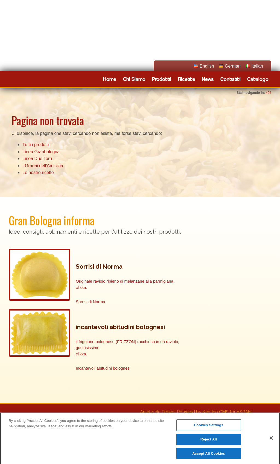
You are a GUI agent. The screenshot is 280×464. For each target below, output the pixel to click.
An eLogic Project (158, 411)
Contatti (230, 79)
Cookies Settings (208, 427)
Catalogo (258, 79)
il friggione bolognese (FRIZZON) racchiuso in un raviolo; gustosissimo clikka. (127, 347)
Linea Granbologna (41, 151)
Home (109, 79)
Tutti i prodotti (35, 144)
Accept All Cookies (208, 455)
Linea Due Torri (37, 158)
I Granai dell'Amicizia (42, 165)
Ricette (186, 79)
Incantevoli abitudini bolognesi (103, 368)
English (207, 66)
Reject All (208, 441)
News (208, 79)
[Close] (271, 440)
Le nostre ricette (38, 172)
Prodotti (161, 79)
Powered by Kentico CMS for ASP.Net (215, 411)
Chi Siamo (134, 79)
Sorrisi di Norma (90, 301)
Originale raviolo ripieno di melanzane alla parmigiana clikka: (124, 284)
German (233, 66)
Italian (257, 66)
